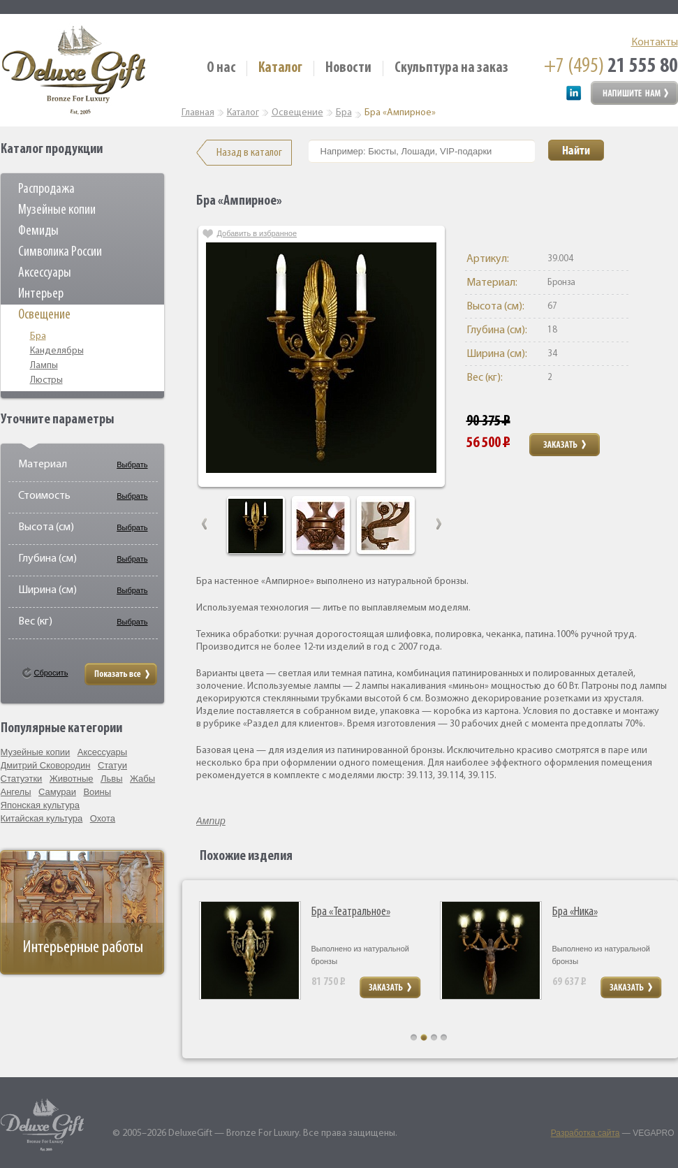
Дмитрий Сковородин (46, 765)
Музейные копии (57, 210)
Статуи (112, 765)
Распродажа (46, 189)
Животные (72, 778)
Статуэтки (22, 778)
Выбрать (132, 464)
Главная (198, 113)
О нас (221, 68)
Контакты (654, 42)
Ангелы (16, 792)
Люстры (46, 380)
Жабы (142, 778)
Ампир (211, 820)
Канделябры (57, 351)
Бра (38, 336)
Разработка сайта (585, 1133)
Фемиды (38, 231)
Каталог (280, 68)
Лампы (44, 365)
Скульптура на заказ (451, 68)
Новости (348, 68)
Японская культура (40, 805)
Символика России (60, 252)
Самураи (57, 792)
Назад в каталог (249, 153)
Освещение (44, 315)
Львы (112, 778)
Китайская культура (42, 818)
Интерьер (41, 294)
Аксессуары (44, 273)
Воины (97, 792)
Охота (102, 818)
